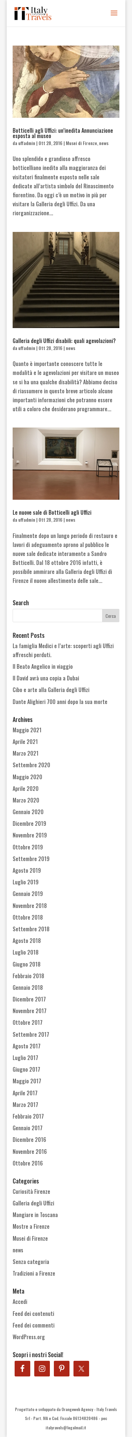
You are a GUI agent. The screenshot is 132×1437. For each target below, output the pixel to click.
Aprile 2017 (25, 1093)
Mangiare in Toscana (35, 1215)
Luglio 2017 (25, 1058)
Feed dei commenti (34, 1325)
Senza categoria (31, 1262)
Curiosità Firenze (31, 1191)
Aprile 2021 (25, 742)
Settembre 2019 (31, 859)
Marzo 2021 (26, 753)
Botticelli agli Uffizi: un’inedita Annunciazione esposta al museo (63, 133)
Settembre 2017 (31, 1034)
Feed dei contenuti (33, 1314)
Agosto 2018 (27, 941)
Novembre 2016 (30, 1152)
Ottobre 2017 (28, 1022)
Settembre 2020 (31, 765)
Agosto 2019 (27, 870)
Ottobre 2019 (28, 847)
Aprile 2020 (26, 789)
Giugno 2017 (26, 1069)
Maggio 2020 (27, 777)
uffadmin (26, 142)
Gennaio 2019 (28, 894)
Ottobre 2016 (28, 1163)
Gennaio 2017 (28, 1128)
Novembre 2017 (30, 1011)
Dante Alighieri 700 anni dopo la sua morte (60, 702)
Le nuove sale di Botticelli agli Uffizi (52, 512)
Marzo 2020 (26, 800)
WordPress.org (29, 1337)
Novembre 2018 (30, 906)
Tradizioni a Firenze (34, 1273)
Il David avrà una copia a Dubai (46, 678)
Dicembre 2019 (29, 823)
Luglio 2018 (26, 952)
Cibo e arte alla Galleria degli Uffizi (51, 690)
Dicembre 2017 (29, 999)
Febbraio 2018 (28, 976)
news (103, 142)
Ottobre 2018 (28, 917)
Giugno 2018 (27, 964)
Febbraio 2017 (28, 1116)
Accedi (20, 1302)
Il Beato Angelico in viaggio (43, 666)
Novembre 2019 (30, 835)
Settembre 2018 (31, 929)
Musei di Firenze (81, 142)
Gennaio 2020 (28, 812)
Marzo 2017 (25, 1105)
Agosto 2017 (27, 1046)
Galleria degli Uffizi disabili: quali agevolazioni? (64, 341)
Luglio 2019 (26, 882)
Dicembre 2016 (29, 1140)
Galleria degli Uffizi (33, 1203)
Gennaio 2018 (28, 987)
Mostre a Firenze (31, 1226)
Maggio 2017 (27, 1081)
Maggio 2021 (27, 730)
